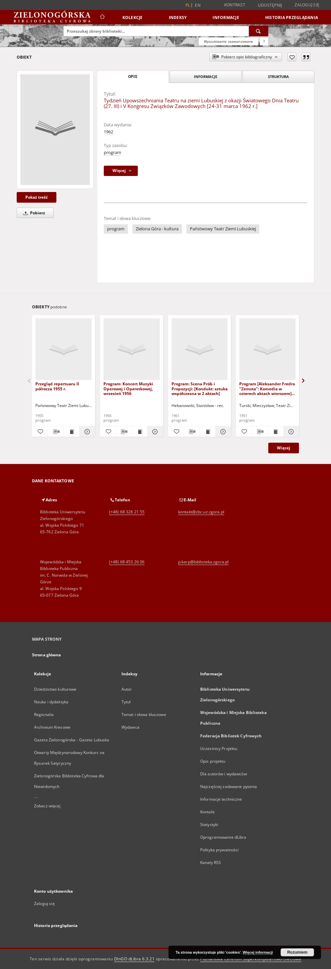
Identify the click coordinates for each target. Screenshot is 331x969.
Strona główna (46, 655)
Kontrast (234, 5)
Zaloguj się (307, 5)
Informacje (226, 17)
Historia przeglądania (291, 17)
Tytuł (126, 702)
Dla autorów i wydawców (223, 774)
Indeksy (178, 17)
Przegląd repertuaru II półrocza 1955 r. (57, 386)
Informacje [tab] (205, 76)
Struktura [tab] (278, 76)
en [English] (198, 5)
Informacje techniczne (221, 799)
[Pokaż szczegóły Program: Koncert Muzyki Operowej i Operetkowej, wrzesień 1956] (154, 431)
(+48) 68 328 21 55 (126, 512)
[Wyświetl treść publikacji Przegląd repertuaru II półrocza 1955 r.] (71, 431)
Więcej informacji (258, 952)
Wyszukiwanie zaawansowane (228, 41)
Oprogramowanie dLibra (223, 837)
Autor (126, 689)
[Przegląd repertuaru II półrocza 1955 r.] (63, 349)
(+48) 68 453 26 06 (126, 562)
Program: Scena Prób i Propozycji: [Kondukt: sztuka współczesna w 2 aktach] (200, 388)
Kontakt (207, 812)
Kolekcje (132, 17)
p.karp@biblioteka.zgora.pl (203, 562)
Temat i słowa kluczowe (143, 714)
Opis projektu (213, 761)
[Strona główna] (101, 17)
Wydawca (130, 727)
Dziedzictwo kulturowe (55, 689)
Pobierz (33, 213)
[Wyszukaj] (258, 31)
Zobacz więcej (47, 806)
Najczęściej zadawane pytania (228, 786)
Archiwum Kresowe (52, 727)
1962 (108, 132)
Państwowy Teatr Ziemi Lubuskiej (223, 229)
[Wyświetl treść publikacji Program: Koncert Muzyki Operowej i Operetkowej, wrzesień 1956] (139, 431)
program (112, 152)
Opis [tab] (132, 76)
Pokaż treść (36, 197)
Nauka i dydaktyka (51, 702)
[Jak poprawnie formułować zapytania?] (264, 41)
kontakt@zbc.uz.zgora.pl (201, 512)
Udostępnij (270, 5)
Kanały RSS (210, 862)
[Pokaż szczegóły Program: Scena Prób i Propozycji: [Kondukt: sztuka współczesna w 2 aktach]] (222, 431)
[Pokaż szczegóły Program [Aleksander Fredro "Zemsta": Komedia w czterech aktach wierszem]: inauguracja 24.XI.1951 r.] (290, 431)
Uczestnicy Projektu (218, 748)
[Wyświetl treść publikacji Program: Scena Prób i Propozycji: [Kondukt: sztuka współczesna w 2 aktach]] (207, 431)
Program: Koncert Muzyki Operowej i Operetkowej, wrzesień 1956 (128, 388)
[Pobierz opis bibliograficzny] (55, 431)
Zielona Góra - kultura (157, 229)
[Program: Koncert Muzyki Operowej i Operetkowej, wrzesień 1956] (131, 349)
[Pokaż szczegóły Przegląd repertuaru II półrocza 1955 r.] (86, 431)
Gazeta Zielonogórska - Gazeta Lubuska (71, 740)
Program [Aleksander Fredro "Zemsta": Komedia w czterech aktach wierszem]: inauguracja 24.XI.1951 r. (267, 388)
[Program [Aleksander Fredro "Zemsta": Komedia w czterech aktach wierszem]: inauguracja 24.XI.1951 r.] (267, 349)
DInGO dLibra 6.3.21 (134, 959)
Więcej (283, 448)
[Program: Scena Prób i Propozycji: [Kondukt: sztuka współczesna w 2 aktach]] (200, 349)
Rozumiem (297, 952)
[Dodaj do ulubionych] (291, 57)
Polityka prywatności (219, 850)
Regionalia (44, 714)
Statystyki (209, 824)
